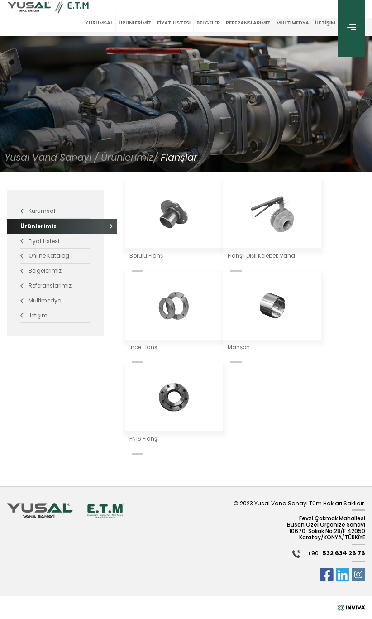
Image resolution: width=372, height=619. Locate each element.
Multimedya (41, 300)
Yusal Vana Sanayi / (52, 157)
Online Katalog (44, 255)
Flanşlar (179, 157)
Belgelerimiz (41, 270)
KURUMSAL (99, 22)
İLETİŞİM (325, 22)
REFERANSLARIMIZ (248, 22)
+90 (336, 554)
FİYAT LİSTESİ (174, 22)
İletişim (34, 315)
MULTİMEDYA (292, 22)
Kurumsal (37, 211)
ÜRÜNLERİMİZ (135, 22)
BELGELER (208, 22)
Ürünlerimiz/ (131, 157)
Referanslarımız (46, 285)
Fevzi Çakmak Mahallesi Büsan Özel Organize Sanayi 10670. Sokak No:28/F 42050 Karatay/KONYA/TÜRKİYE (326, 528)
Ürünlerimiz (55, 226)
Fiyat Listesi (39, 241)
